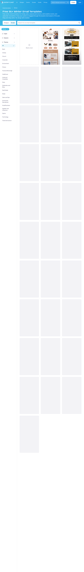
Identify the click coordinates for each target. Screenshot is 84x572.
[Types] (14, 33)
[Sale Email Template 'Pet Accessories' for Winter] (29, 356)
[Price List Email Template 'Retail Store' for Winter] (71, 123)
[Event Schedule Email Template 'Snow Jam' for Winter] (71, 162)
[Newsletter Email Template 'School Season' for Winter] (50, 240)
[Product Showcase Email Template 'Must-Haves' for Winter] (50, 46)
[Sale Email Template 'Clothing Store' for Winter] (50, 356)
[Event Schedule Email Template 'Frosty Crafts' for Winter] (50, 162)
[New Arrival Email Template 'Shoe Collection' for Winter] (29, 162)
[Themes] (14, 42)
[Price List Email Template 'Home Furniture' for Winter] (29, 201)
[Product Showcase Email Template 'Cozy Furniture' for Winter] (50, 317)
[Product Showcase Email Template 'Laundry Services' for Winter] (29, 317)
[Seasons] (14, 38)
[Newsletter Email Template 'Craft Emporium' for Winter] (50, 85)
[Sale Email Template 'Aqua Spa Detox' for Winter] (50, 123)
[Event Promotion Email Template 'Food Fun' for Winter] (71, 317)
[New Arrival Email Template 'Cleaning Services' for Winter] (29, 85)
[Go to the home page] (6, 2)
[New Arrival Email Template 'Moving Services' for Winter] (29, 434)
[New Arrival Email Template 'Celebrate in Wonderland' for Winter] (29, 123)
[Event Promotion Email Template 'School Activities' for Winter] (71, 279)
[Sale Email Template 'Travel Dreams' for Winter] (50, 279)
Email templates (7, 8)
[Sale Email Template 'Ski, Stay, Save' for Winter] (71, 395)
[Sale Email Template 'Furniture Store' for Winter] (50, 395)
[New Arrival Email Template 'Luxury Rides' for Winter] (71, 46)
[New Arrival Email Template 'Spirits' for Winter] (29, 395)
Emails (13, 23)
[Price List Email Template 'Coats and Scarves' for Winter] (71, 356)
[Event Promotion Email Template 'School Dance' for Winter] (71, 240)
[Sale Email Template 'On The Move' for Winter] (29, 279)
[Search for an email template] (48, 23)
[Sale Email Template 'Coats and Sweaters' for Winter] (50, 201)
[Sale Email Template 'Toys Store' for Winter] (29, 240)
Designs (6, 23)
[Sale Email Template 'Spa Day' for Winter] (71, 201)
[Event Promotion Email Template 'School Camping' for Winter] (71, 85)
